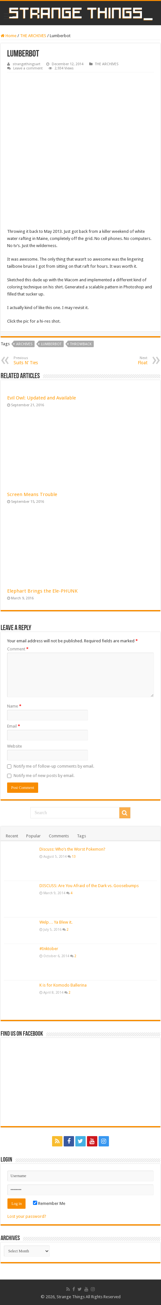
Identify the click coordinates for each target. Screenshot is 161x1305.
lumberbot (51, 344)
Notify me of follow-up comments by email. (54, 766)
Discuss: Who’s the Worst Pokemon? (72, 849)
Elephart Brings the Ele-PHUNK (42, 591)
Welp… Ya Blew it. (55, 922)
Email (13, 726)
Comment (17, 649)
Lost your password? (26, 1216)
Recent (12, 836)
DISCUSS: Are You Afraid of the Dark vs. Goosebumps (89, 885)
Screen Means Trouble (32, 494)
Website (14, 746)
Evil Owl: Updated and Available (41, 398)
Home (8, 35)
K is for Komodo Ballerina (63, 985)
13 (74, 856)
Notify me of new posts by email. (44, 775)
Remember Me (49, 1203)
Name (14, 706)
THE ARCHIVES (33, 35)
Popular (33, 836)
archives (24, 344)
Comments (59, 836)
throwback (80, 344)
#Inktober (48, 948)
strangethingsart (26, 64)
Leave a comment (28, 68)
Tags (81, 836)
